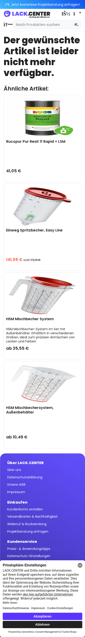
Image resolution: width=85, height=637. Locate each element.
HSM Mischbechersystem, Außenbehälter (29, 410)
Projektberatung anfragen (27, 531)
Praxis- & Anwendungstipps (28, 548)
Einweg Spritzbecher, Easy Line (34, 230)
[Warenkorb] (76, 13)
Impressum (16, 492)
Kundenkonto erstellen (25, 509)
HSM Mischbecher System (30, 319)
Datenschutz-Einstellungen (28, 556)
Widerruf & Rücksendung (26, 524)
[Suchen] (76, 24)
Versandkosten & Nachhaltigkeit (32, 516)
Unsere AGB (16, 484)
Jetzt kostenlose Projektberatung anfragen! (42, 4)
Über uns (14, 469)
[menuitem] (7, 24)
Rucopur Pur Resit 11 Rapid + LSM (35, 141)
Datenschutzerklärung (24, 477)
